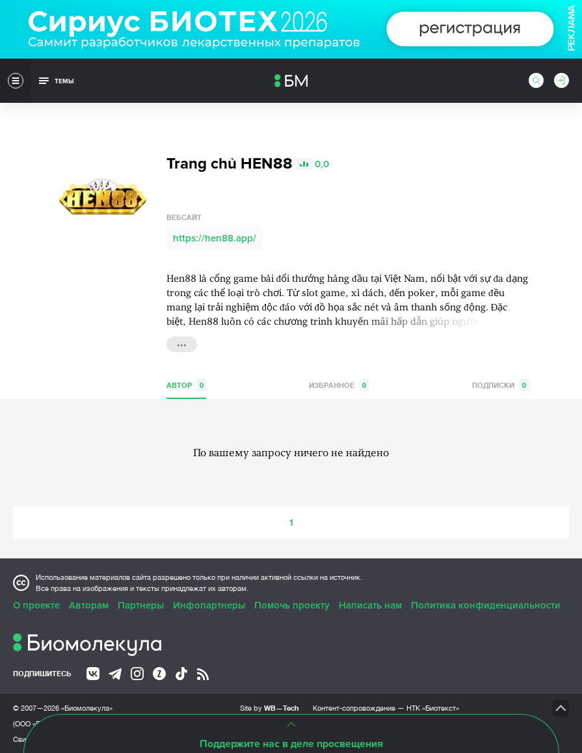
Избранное (339, 384)
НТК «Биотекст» (432, 707)
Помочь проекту (292, 604)
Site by (269, 707)
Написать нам (370, 604)
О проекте (36, 604)
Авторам (89, 604)
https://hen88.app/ (214, 237)
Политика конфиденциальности (486, 604)
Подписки (500, 384)
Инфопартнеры (209, 604)
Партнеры (141, 604)
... (182, 342)
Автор (186, 384)
